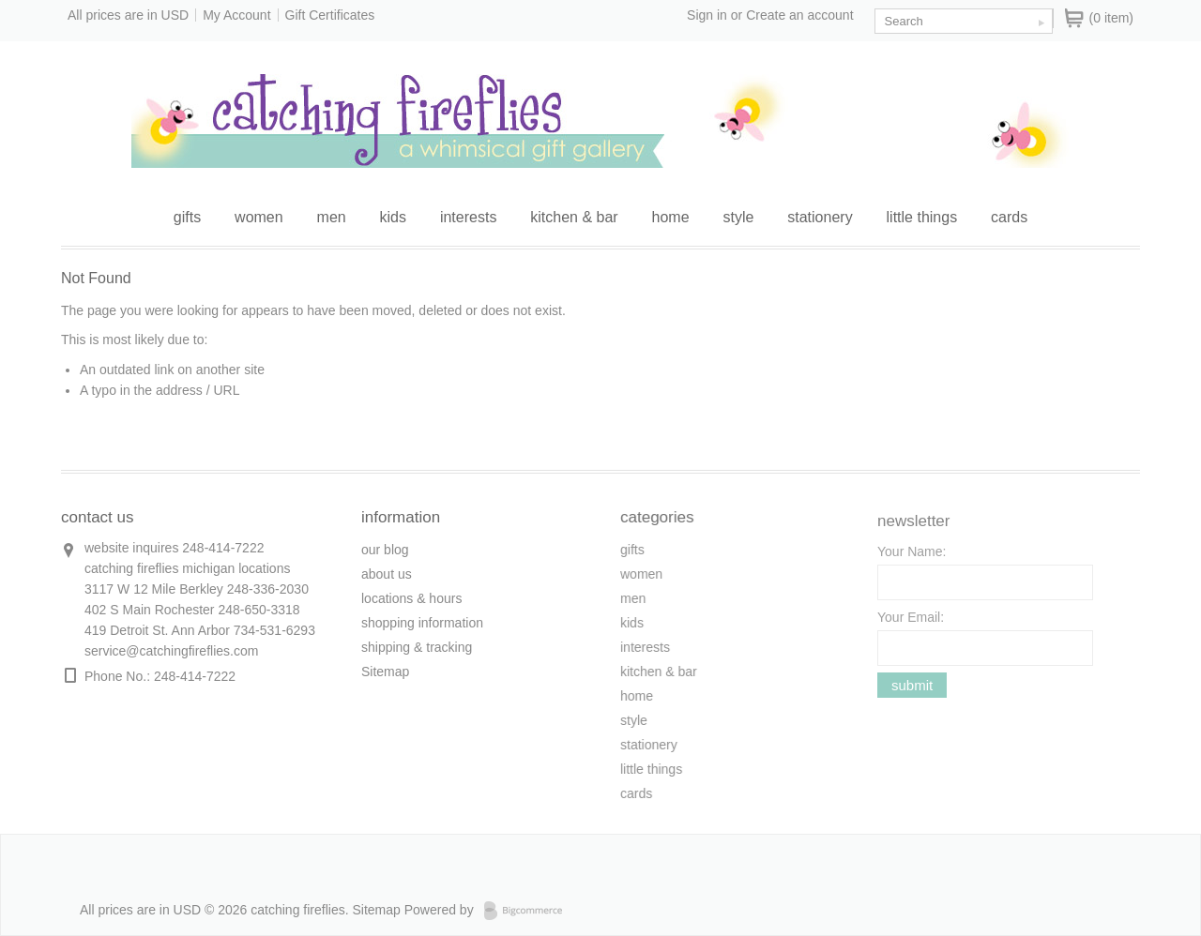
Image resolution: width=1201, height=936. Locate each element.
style (737, 217)
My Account (236, 15)
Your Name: (911, 556)
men (331, 217)
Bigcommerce (528, 910)
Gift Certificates (330, 15)
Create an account (799, 15)
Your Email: (910, 621)
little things (922, 217)
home (671, 217)
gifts (187, 217)
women (259, 217)
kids (393, 217)
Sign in (707, 15)
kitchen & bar (573, 217)
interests (468, 217)
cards (1009, 217)
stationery (819, 217)
